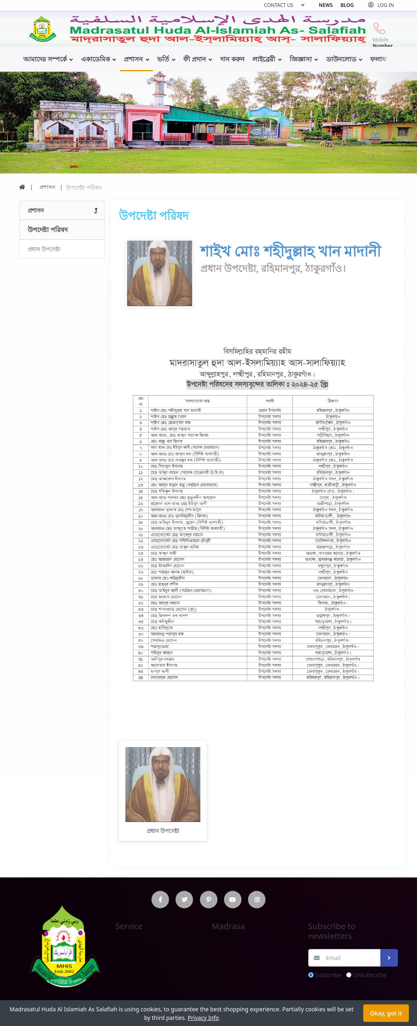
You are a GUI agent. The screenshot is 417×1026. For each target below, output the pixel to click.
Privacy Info (203, 1018)
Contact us (279, 5)
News (326, 5)
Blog (346, 5)
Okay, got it (386, 1013)
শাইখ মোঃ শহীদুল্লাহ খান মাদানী (290, 251)
